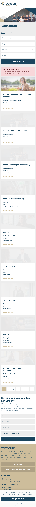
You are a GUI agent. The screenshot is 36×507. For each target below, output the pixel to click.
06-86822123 (8, 489)
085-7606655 (8, 487)
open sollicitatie (14, 410)
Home (3, 33)
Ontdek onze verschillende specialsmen (18, 469)
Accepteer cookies (18, 499)
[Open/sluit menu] (33, 4)
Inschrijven (18, 439)
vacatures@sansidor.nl (11, 484)
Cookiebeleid (18, 503)
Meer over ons (18, 464)
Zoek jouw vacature (18, 61)
